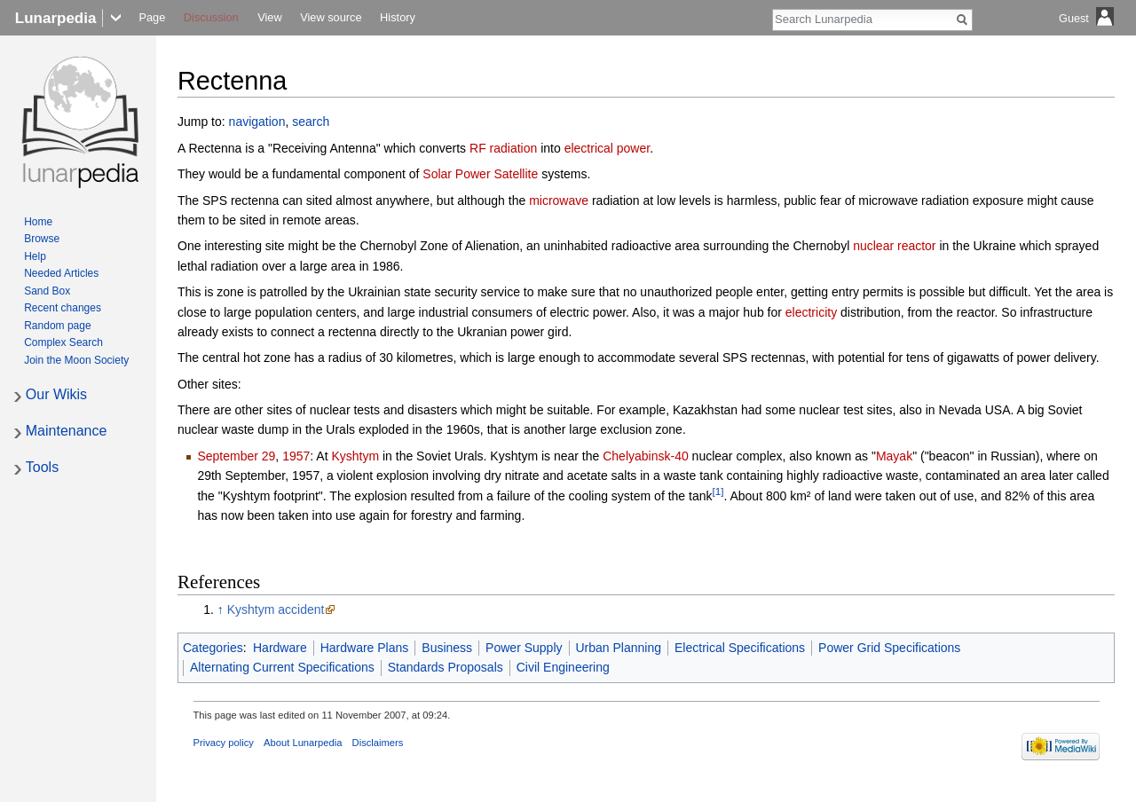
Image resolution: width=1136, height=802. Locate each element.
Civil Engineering (563, 667)
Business (447, 648)
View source (330, 17)
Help (35, 256)
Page (151, 17)
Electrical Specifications (739, 648)
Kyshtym (355, 456)
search (310, 121)
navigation (257, 121)
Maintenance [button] (66, 430)
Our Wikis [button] (56, 394)
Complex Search (63, 342)
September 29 (236, 456)
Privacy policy (223, 742)
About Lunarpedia (303, 742)
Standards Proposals (445, 667)
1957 (296, 456)
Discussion (211, 17)
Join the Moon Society (76, 360)
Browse (41, 238)
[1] (717, 491)
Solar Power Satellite (480, 174)
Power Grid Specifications (889, 648)
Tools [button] (42, 467)
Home (38, 222)
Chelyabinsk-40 (646, 456)
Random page (57, 325)
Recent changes (62, 308)
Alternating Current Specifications (282, 667)
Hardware (280, 648)
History (397, 17)
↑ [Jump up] (220, 609)
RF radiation (503, 148)
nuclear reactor (894, 246)
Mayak (894, 456)
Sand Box (47, 291)
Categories (213, 648)
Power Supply (523, 648)
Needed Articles (61, 273)
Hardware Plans (364, 648)
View (269, 17)
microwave (558, 200)
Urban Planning (619, 648)
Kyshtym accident (276, 609)
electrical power (607, 148)
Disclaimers (378, 742)
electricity (811, 312)
